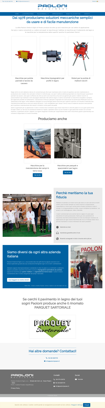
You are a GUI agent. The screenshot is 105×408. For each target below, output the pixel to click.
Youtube (80, 390)
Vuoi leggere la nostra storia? (18, 290)
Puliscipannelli (43, 14)
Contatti (87, 14)
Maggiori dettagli (77, 405)
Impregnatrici (57, 14)
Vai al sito (37, 178)
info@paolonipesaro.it (23, 1)
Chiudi (86, 405)
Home (17, 14)
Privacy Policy (15, 399)
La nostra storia (28, 14)
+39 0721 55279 (61, 390)
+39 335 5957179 (8, 1)
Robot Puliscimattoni (73, 14)
